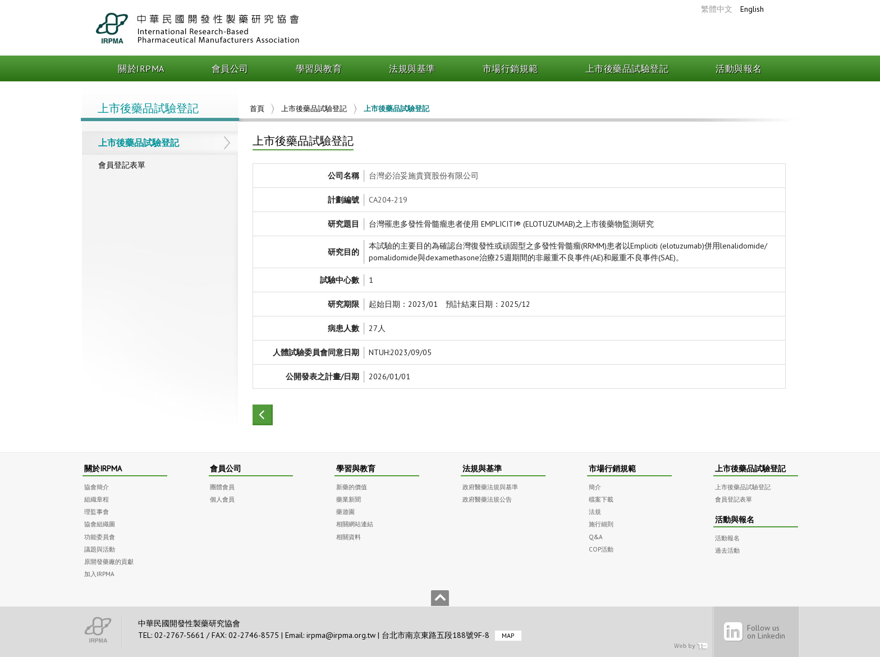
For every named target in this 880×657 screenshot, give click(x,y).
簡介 (595, 487)
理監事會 (96, 511)
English (752, 9)
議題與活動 (99, 549)
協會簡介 (96, 487)
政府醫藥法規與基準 (490, 487)
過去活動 (727, 550)
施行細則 (601, 524)
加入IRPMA (99, 573)
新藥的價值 (351, 487)
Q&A (596, 536)
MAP (508, 635)
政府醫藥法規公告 (487, 499)
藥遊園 (345, 511)
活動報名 (727, 538)
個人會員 (222, 499)
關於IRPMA (141, 68)
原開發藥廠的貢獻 (109, 561)
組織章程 (96, 499)
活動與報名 (739, 68)
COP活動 (601, 549)
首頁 (257, 108)
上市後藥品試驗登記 (627, 68)
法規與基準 (412, 68)
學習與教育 (319, 68)
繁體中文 (716, 9)
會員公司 (230, 68)
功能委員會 (99, 536)
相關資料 (348, 536)
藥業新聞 (348, 499)
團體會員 (222, 487)
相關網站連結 (354, 524)
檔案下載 (601, 499)
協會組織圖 (99, 524)
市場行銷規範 (510, 68)
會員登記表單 (121, 165)
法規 (595, 511)
